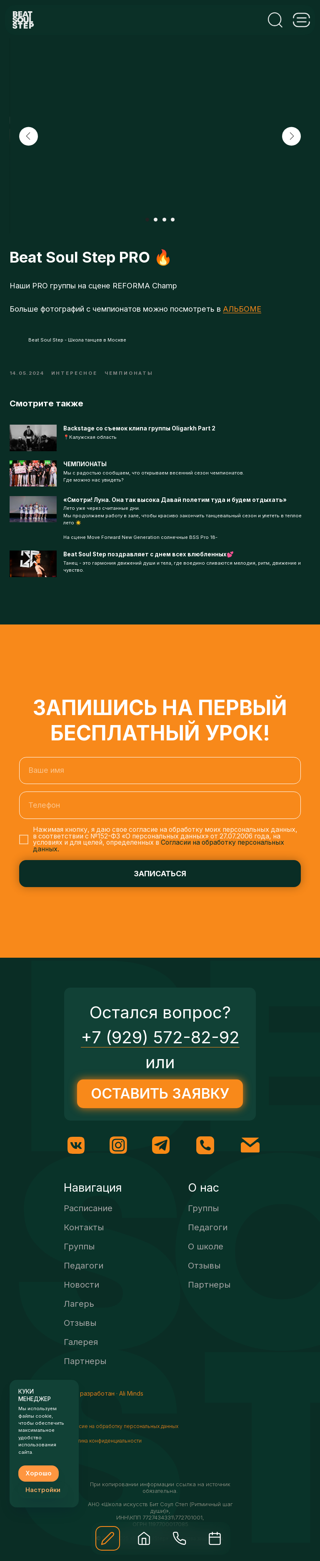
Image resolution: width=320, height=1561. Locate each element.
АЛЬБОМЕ (242, 314)
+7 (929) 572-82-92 (160, 1049)
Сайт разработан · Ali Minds (103, 1405)
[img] (144, 1538)
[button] (107, 1538)
